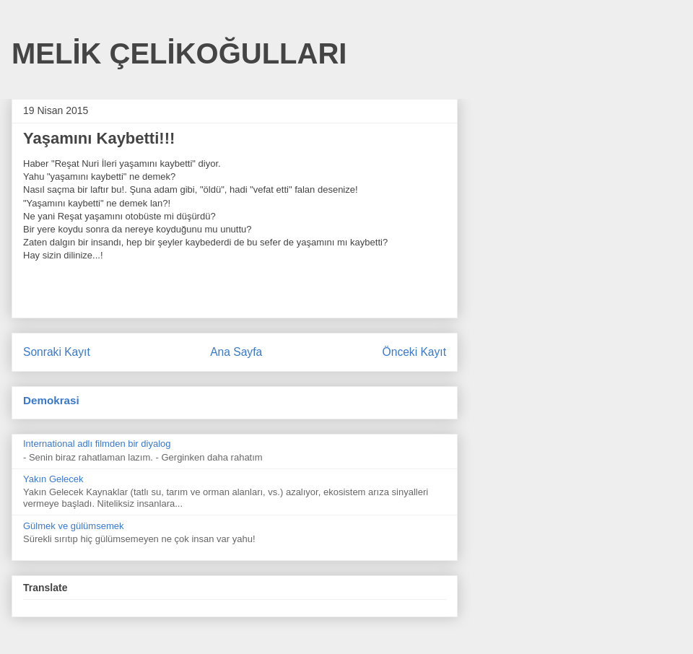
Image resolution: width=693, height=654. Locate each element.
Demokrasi (51, 400)
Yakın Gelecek (53, 479)
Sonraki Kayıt (56, 352)
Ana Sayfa (236, 352)
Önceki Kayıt (414, 352)
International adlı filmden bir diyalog (97, 443)
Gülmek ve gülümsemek (73, 525)
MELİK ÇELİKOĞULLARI (179, 53)
